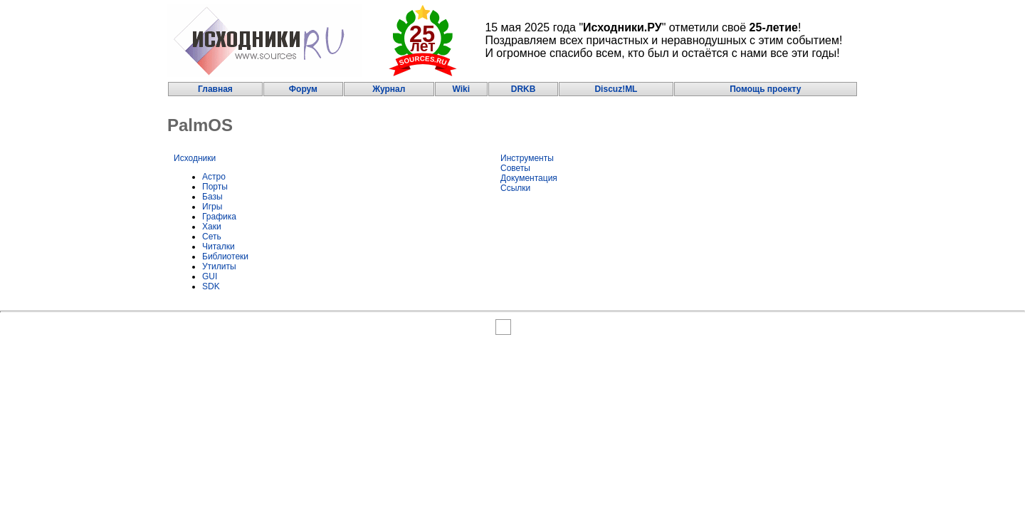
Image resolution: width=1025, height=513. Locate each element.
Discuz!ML (615, 89)
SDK (211, 286)
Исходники (195, 158)
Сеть (211, 237)
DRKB (523, 89)
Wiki (461, 89)
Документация (528, 178)
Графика (219, 217)
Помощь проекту (765, 89)
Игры (212, 207)
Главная (215, 89)
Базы (212, 197)
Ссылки (515, 188)
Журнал (388, 89)
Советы (515, 168)
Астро (214, 177)
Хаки (211, 227)
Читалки (218, 247)
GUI (209, 276)
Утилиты (219, 266)
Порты (215, 187)
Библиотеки (225, 256)
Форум (303, 89)
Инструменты (527, 158)
